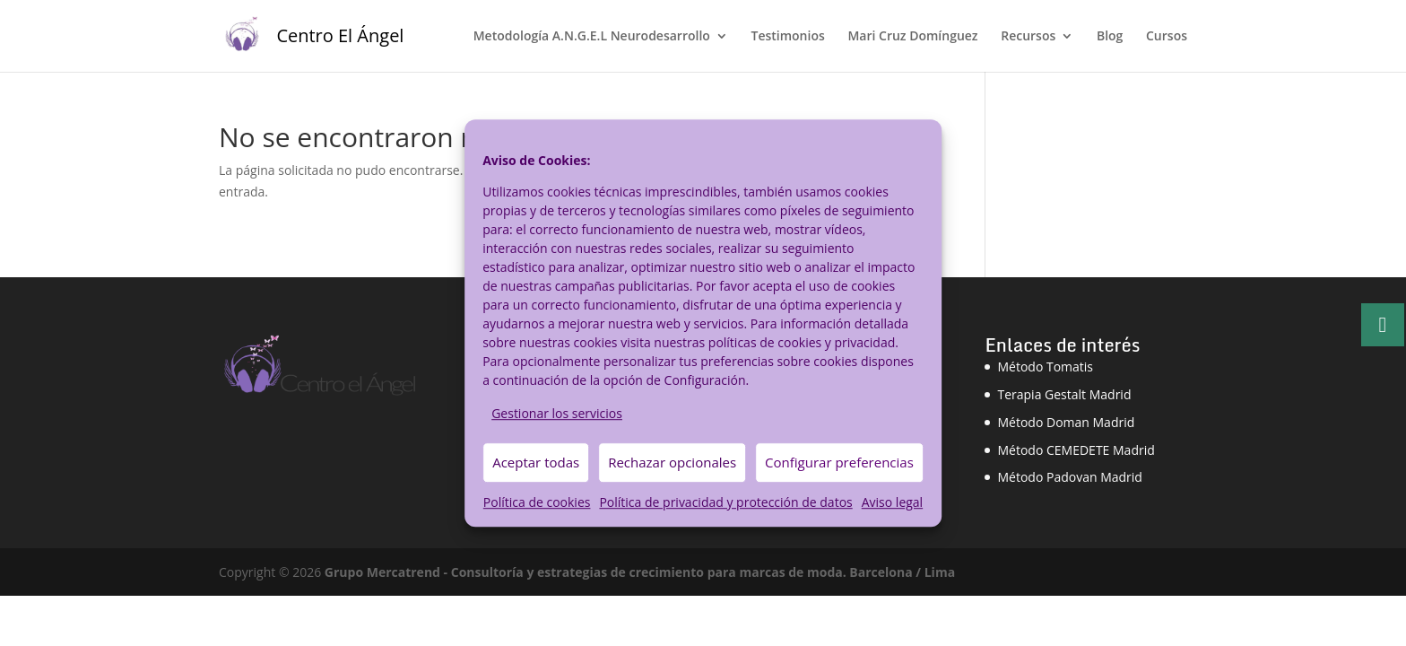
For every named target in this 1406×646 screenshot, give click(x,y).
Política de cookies (537, 502)
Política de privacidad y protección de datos (725, 502)
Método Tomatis (1045, 366)
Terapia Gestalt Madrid (1064, 394)
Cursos (1166, 37)
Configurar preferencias (839, 463)
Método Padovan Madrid (1069, 476)
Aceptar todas (535, 463)
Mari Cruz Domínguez (912, 37)
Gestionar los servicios (556, 413)
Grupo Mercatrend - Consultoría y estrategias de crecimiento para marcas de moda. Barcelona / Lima (640, 572)
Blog (1110, 37)
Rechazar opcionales (672, 463)
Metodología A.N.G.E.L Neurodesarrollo (591, 37)
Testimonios (787, 37)
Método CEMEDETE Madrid (1075, 449)
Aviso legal (892, 502)
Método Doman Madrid (1065, 422)
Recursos (1028, 37)
